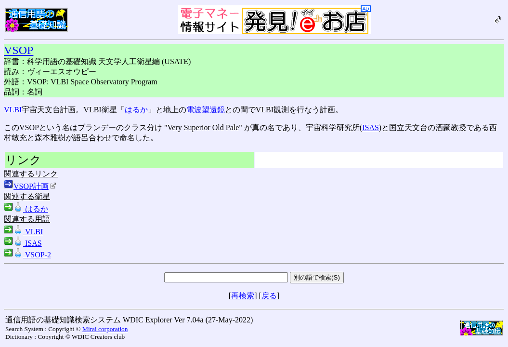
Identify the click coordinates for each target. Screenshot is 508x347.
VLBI (13, 110)
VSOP (18, 50)
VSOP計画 (34, 186)
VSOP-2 (27, 255)
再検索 (242, 296)
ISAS (370, 127)
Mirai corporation (105, 329)
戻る (269, 296)
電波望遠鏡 (205, 110)
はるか (136, 110)
